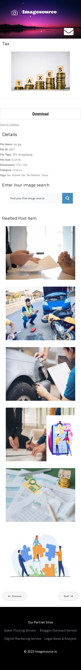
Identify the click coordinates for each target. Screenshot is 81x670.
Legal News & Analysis (60, 638)
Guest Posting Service (20, 630)
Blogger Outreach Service (58, 630)
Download (40, 114)
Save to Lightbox (9, 124)
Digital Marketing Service (22, 638)
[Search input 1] (35, 198)
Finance (17, 170)
